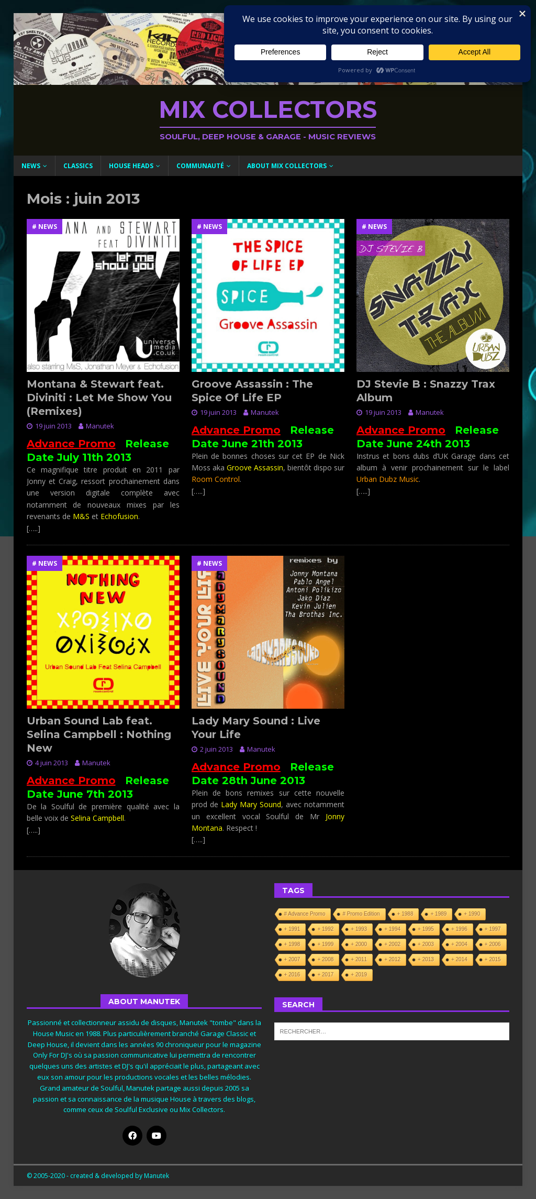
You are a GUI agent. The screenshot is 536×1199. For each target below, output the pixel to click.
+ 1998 (292, 944)
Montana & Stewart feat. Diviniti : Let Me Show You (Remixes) (99, 397)
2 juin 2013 (216, 749)
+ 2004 (459, 944)
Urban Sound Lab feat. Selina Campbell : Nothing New (99, 734)
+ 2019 (359, 974)
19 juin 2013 (53, 426)
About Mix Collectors (287, 165)
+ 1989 (438, 914)
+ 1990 (472, 914)
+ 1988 (405, 914)
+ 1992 (325, 929)
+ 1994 (392, 929)
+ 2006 (493, 944)
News (30, 165)
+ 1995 (426, 929)
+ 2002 (392, 944)
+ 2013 (426, 959)
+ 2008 (325, 959)
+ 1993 (359, 929)
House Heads (131, 165)
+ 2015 (493, 959)
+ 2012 (392, 959)
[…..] (33, 528)
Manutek (100, 426)
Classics (78, 165)
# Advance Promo (305, 914)
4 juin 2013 (51, 762)
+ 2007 (292, 959)
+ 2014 (459, 959)
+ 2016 (292, 974)
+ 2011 (359, 959)
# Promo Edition (360, 914)
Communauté (200, 165)
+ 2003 (426, 944)
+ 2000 (359, 944)
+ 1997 (493, 929)
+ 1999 (325, 944)
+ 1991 (292, 929)
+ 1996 (459, 929)
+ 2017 (325, 974)
